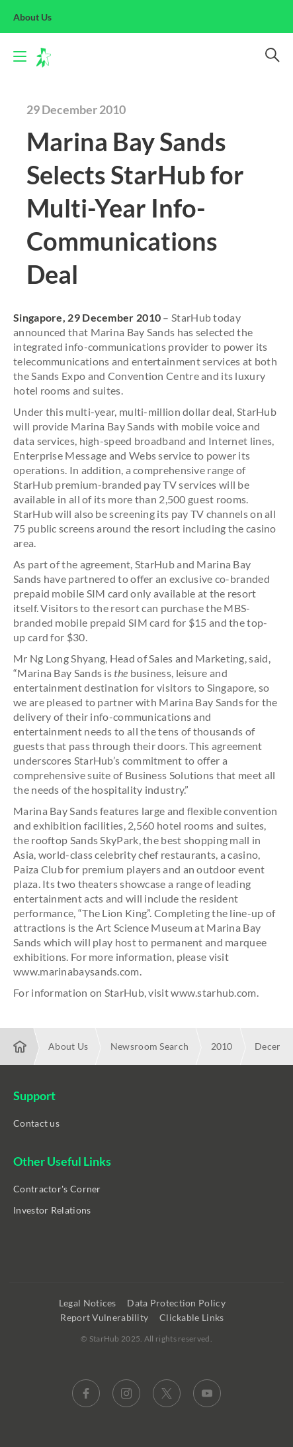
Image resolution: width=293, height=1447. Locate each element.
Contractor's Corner (57, 1188)
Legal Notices (88, 1302)
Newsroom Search (149, 1046)
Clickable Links (192, 1317)
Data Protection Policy (177, 1302)
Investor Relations (52, 1210)
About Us (40, 17)
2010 (222, 1046)
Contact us (36, 1123)
